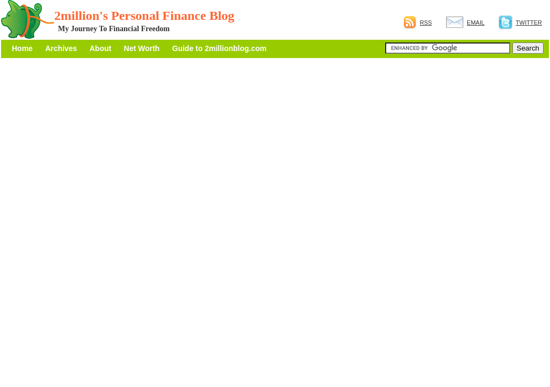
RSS (417, 23)
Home (22, 48)
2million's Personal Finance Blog (144, 16)
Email (465, 23)
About (100, 48)
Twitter (520, 23)
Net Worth (142, 48)
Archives (61, 48)
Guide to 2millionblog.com (219, 48)
